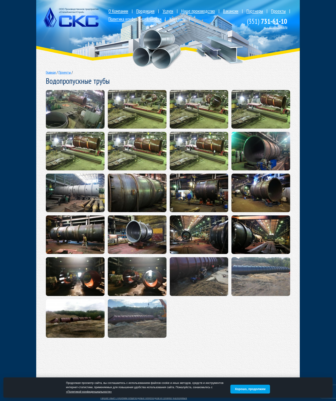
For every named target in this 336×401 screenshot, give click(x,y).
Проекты (64, 72)
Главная (51, 72)
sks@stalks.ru (278, 27)
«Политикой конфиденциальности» (89, 391)
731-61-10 (267, 21)
